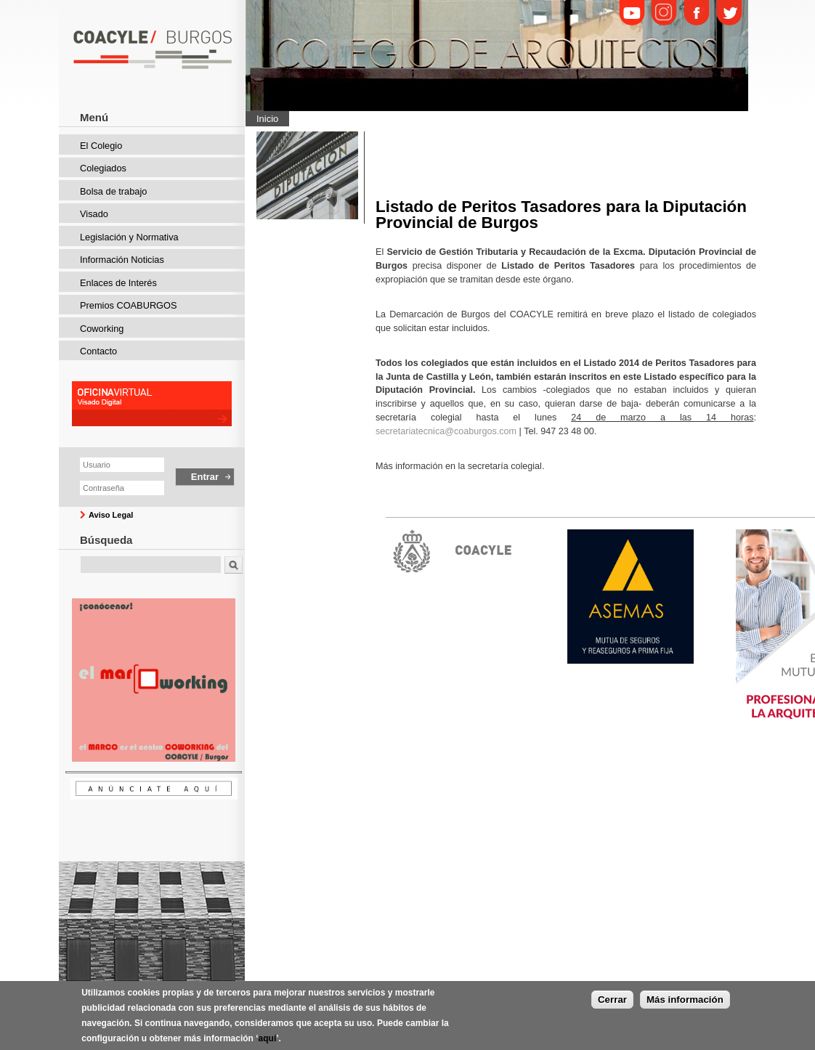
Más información (684, 1009)
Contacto (98, 351)
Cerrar (612, 1009)
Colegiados (103, 168)
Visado (94, 213)
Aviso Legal (111, 514)
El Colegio (101, 145)
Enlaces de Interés (118, 282)
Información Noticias (122, 259)
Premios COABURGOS (128, 305)
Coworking (101, 328)
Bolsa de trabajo (113, 191)
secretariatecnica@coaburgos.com (446, 431)
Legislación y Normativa (129, 237)
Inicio (267, 118)
